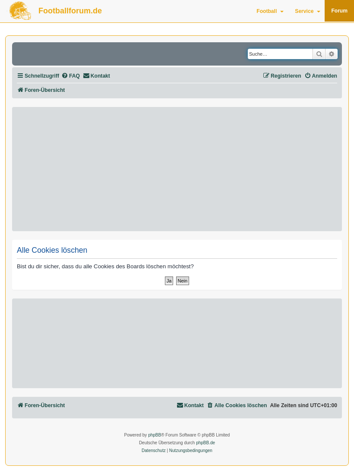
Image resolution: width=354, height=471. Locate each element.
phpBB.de (205, 442)
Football (270, 11)
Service (307, 11)
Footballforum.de (70, 10)
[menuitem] (70, 76)
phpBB (154, 435)
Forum (339, 11)
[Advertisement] (177, 169)
